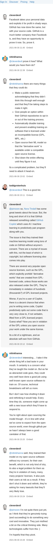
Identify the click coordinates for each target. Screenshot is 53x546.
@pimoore (14, 209)
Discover (13, 2)
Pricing (23, 2)
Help (32, 2)
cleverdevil (15, 15)
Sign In (3, 2)
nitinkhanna (15, 57)
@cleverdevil (15, 61)
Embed (29, 48)
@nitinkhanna (16, 84)
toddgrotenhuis (17, 185)
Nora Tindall (30, 209)
